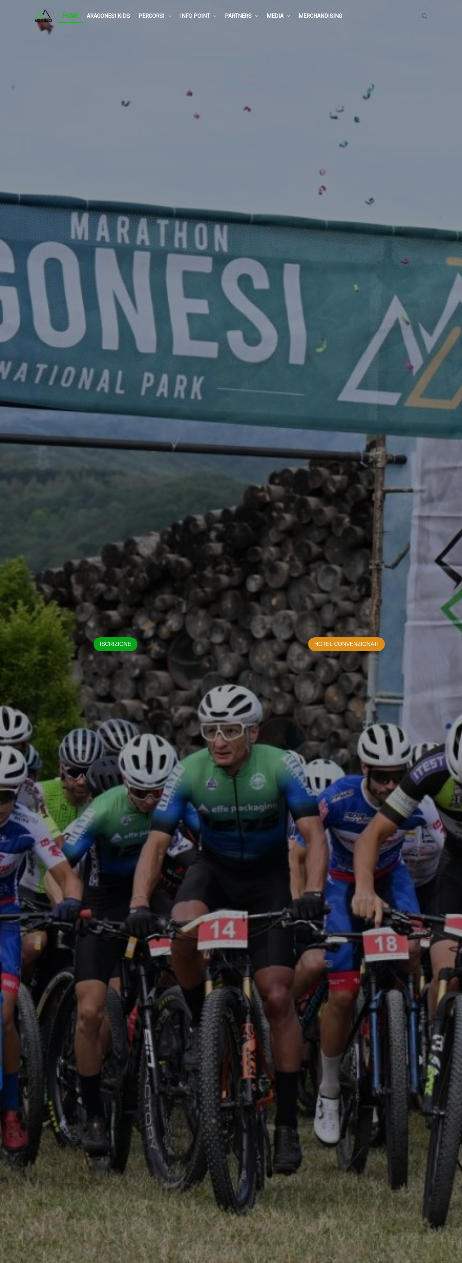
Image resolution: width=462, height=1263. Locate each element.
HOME (70, 16)
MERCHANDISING (320, 16)
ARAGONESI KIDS (108, 16)
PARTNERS (243, 16)
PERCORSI (156, 16)
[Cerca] (424, 16)
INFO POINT (199, 16)
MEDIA (280, 16)
